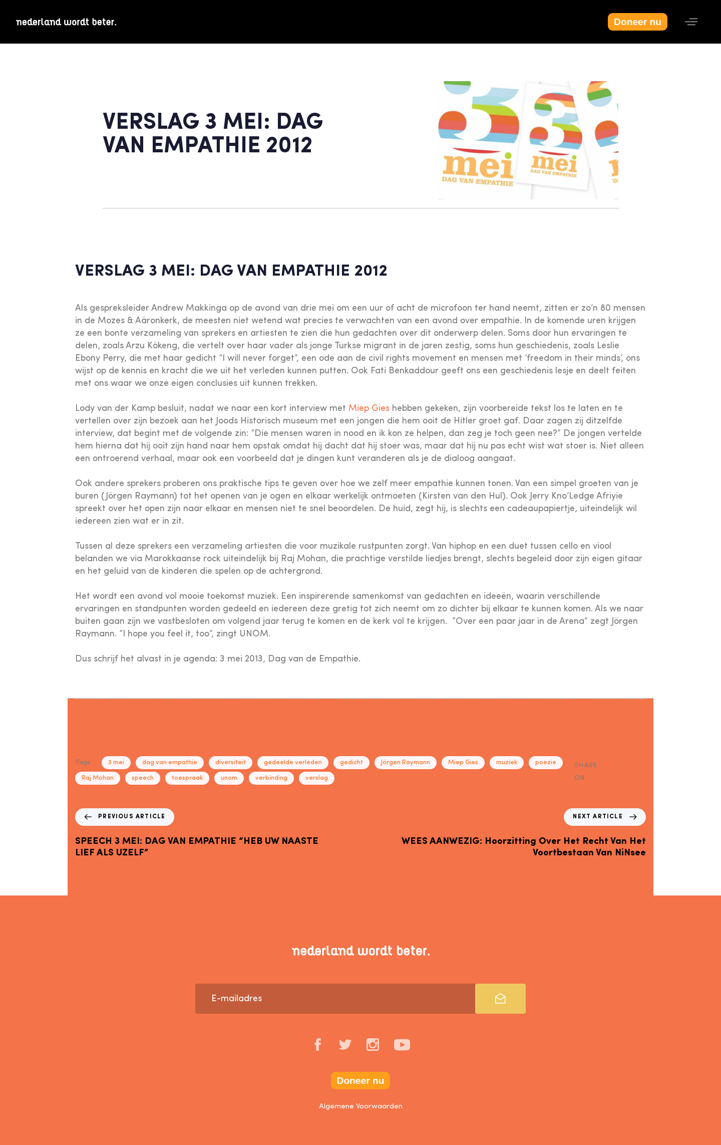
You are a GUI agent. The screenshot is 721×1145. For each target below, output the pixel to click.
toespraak (187, 778)
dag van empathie (169, 762)
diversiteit (230, 762)
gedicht (351, 762)
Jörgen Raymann (405, 762)
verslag (316, 778)
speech (143, 778)
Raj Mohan (98, 778)
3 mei (116, 762)
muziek (506, 762)
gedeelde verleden (293, 762)
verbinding (271, 778)
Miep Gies (369, 408)
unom (229, 778)
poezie (545, 762)
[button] (691, 22)
